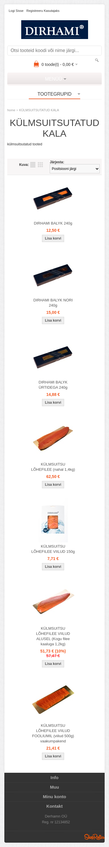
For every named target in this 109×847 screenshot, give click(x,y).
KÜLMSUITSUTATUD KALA (39, 110)
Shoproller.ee (94, 837)
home (11, 110)
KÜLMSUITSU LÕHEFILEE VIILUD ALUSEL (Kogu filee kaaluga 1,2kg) (53, 636)
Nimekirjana (32, 164)
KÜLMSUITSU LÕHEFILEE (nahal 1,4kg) (53, 467)
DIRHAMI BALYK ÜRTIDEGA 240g (53, 385)
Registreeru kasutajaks (43, 10)
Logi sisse (16, 10)
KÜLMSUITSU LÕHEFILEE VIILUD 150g (53, 549)
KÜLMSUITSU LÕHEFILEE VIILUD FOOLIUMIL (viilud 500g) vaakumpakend (53, 733)
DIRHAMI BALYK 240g (53, 223)
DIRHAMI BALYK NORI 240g (53, 302)
